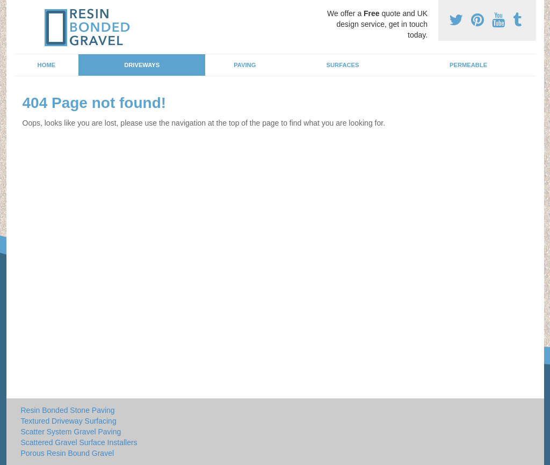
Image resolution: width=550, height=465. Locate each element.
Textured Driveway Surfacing (69, 421)
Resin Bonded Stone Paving (68, 410)
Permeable (468, 65)
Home (47, 65)
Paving (245, 65)
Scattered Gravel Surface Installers (79, 442)
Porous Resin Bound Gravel (67, 453)
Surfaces (343, 65)
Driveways (142, 65)
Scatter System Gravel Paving (71, 431)
